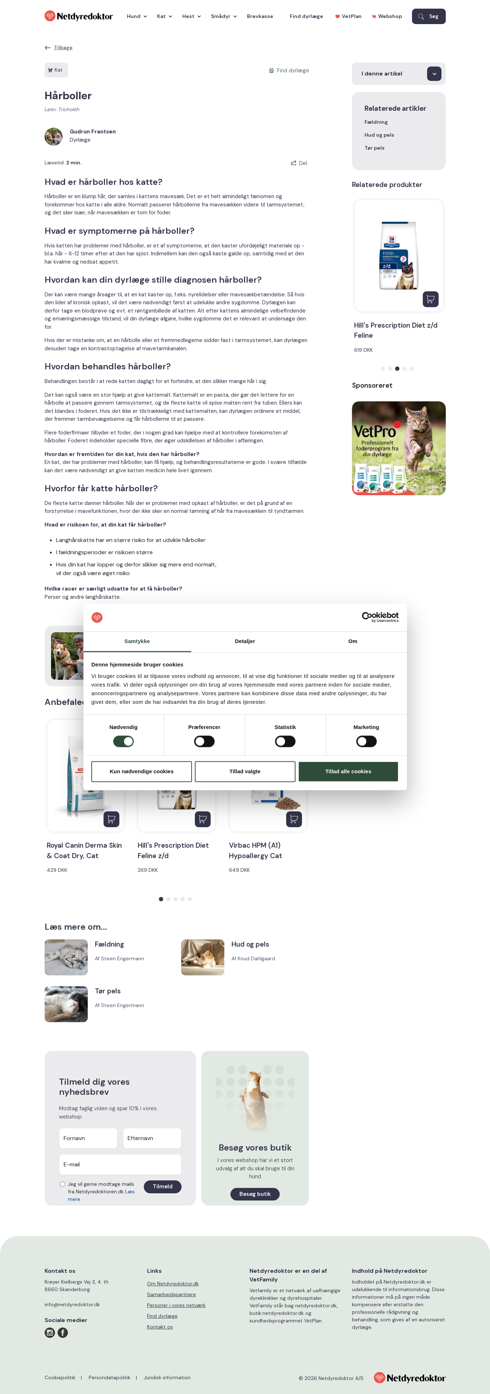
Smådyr (222, 16)
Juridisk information (167, 1377)
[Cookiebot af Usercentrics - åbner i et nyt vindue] (367, 617)
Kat (163, 16)
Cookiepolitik (60, 1377)
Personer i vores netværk (176, 1305)
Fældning (376, 122)
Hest (189, 16)
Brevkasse (260, 16)
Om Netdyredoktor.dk (173, 1283)
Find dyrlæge (306, 16)
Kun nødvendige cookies (142, 771)
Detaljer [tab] (245, 641)
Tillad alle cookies (348, 771)
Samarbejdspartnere (171, 1294)
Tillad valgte (244, 771)
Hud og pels (379, 135)
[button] (161, 899)
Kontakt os (160, 1327)
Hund (135, 16)
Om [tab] (352, 641)
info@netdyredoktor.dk (72, 1304)
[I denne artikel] (399, 74)
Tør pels (375, 148)
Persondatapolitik (109, 1377)
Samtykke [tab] (137, 641)
